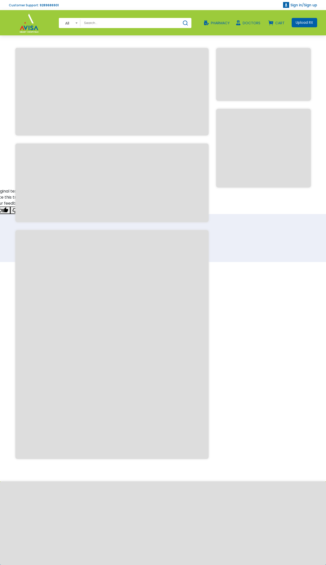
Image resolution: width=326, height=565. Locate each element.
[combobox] (69, 23)
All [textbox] (67, 23)
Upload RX (304, 22)
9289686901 (49, 5)
